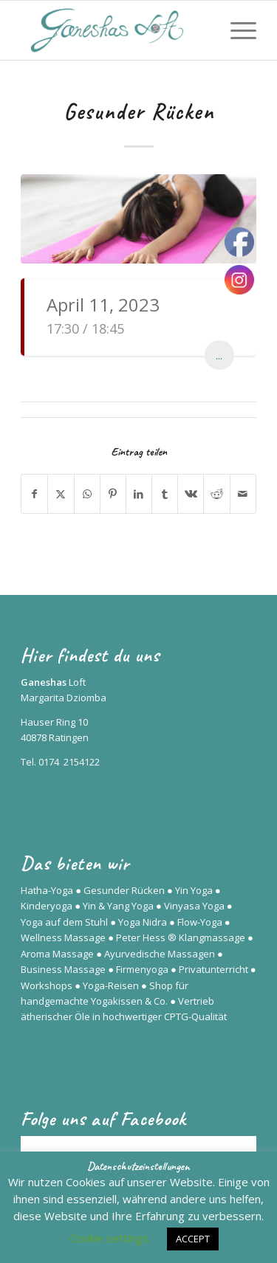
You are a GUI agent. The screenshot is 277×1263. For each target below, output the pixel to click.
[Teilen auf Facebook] (34, 494)
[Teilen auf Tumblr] (164, 494)
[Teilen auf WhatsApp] (87, 494)
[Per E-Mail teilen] (243, 494)
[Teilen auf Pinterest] (113, 494)
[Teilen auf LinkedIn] (138, 494)
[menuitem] (236, 30)
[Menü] (236, 30)
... (219, 355)
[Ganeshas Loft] (115, 30)
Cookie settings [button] (108, 1238)
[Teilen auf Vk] (190, 494)
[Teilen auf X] (60, 494)
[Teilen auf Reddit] (216, 494)
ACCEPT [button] (193, 1238)
